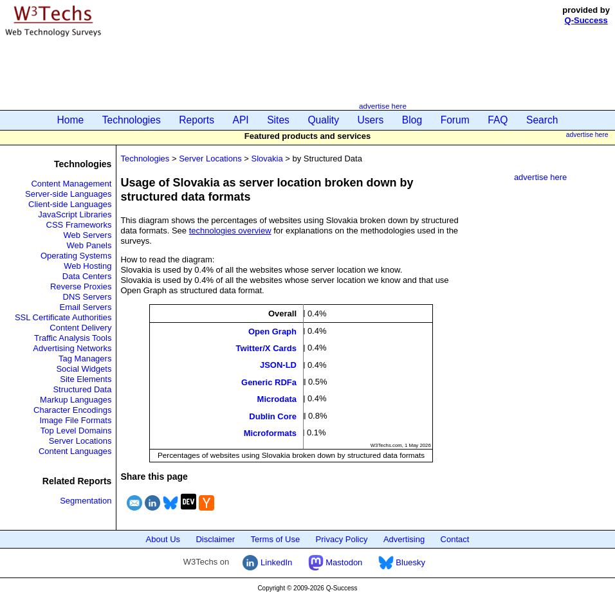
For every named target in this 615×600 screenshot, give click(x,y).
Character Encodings (72, 410)
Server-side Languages (68, 194)
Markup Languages (75, 400)
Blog (412, 119)
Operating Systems (76, 255)
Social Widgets (83, 369)
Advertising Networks (72, 348)
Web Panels (89, 245)
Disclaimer (215, 539)
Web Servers (88, 235)
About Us (163, 539)
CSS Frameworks (79, 225)
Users (371, 119)
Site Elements (85, 379)
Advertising (404, 539)
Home (70, 119)
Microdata (277, 399)
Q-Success (586, 20)
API (241, 119)
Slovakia (267, 158)
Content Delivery (80, 327)
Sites (278, 119)
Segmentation (85, 500)
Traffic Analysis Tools (72, 338)
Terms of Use (275, 539)
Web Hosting (87, 266)
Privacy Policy (342, 539)
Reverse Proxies (80, 286)
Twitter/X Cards (266, 348)
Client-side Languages (69, 204)
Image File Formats (75, 420)
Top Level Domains (76, 430)
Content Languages (75, 451)
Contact (455, 539)
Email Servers (86, 307)
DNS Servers (87, 297)
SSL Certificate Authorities (63, 317)
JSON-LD (278, 365)
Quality (323, 119)
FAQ (498, 119)
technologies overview (230, 230)
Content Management (71, 183)
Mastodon (335, 562)
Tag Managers (85, 358)
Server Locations (80, 441)
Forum (455, 119)
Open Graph (272, 331)
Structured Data (82, 389)
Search (542, 119)
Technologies (131, 119)
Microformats (270, 433)
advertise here (383, 106)
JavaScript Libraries (74, 214)
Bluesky (401, 562)
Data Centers (87, 276)
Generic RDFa (269, 381)
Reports (196, 119)
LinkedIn (267, 562)
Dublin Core (273, 416)
